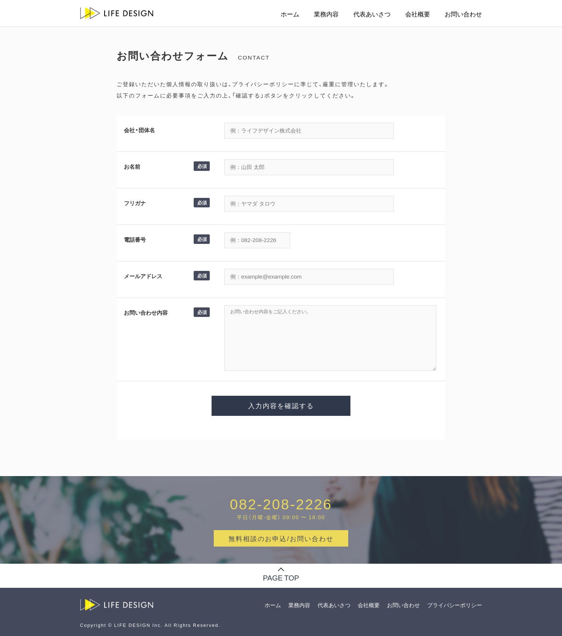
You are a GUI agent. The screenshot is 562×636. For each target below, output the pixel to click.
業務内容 (326, 13)
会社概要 (417, 13)
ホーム (290, 13)
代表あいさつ (372, 13)
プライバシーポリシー (454, 605)
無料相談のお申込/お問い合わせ (280, 538)
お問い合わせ (463, 13)
